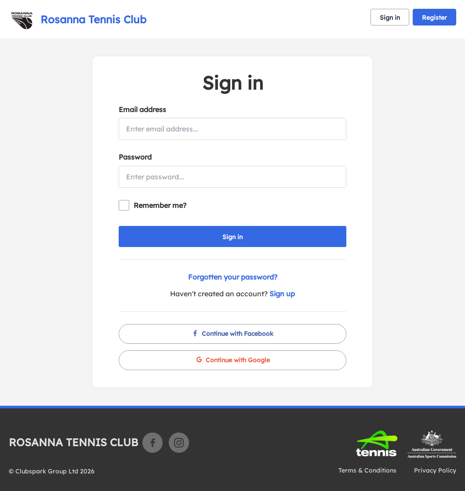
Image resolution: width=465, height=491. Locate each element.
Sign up (282, 293)
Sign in (390, 18)
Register (434, 18)
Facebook (152, 443)
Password (135, 157)
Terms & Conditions (367, 470)
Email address (142, 109)
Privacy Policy (435, 470)
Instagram (179, 443)
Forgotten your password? (232, 277)
